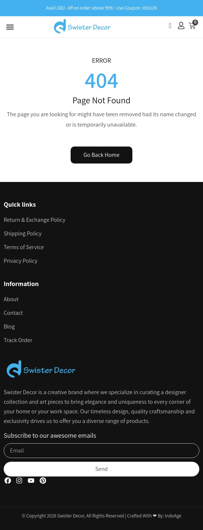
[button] (10, 27)
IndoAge (173, 516)
